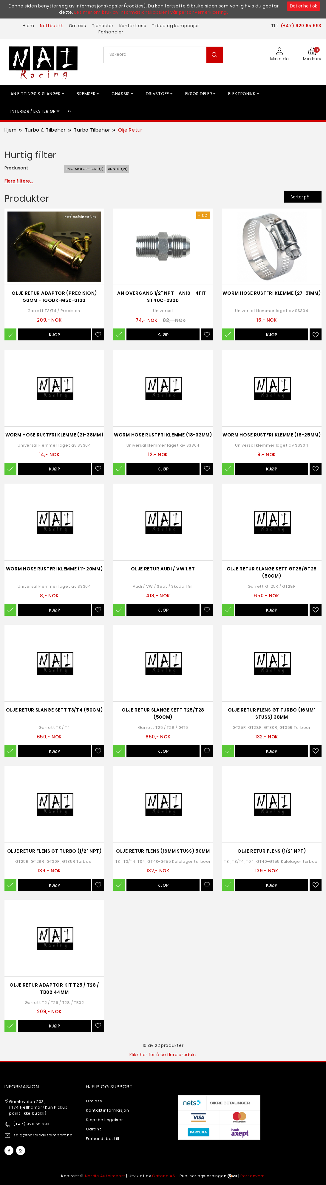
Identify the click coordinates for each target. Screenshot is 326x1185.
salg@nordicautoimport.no (43, 1135)
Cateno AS (163, 1176)
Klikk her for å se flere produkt (163, 1055)
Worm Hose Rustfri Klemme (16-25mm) (272, 435)
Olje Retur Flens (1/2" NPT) (271, 851)
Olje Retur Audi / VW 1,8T (163, 569)
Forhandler (110, 32)
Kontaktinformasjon (107, 1110)
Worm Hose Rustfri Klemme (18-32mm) (163, 435)
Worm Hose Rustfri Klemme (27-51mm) (272, 293)
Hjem (28, 26)
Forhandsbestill (102, 1138)
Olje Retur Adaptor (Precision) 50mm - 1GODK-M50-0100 (54, 296)
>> (69, 111)
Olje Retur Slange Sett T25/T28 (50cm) (163, 713)
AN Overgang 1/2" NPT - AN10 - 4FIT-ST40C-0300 (163, 296)
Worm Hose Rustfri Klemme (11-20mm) (54, 569)
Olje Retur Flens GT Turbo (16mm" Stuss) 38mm (272, 713)
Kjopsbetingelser (104, 1120)
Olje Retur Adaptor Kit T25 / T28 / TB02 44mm (54, 988)
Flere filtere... (18, 181)
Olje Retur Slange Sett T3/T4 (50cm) (54, 710)
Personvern (252, 1176)
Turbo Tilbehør (92, 129)
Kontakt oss (132, 26)
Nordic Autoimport (105, 1176)
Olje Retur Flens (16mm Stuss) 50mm (163, 851)
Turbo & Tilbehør (45, 129)
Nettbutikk (51, 26)
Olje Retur (130, 129)
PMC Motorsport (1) (84, 168)
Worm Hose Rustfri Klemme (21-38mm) (54, 435)
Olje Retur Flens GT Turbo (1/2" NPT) (54, 851)
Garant (93, 1129)
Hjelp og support (109, 1086)
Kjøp (54, 335)
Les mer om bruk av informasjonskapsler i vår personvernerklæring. (151, 12)
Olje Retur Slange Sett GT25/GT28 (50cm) (272, 572)
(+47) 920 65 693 (301, 26)
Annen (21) (118, 168)
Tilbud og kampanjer (175, 26)
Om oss (77, 26)
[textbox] (165, 54)
